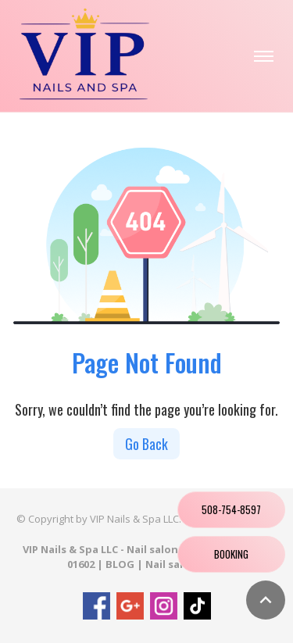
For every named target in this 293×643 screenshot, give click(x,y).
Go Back (146, 444)
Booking (231, 554)
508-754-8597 (231, 509)
